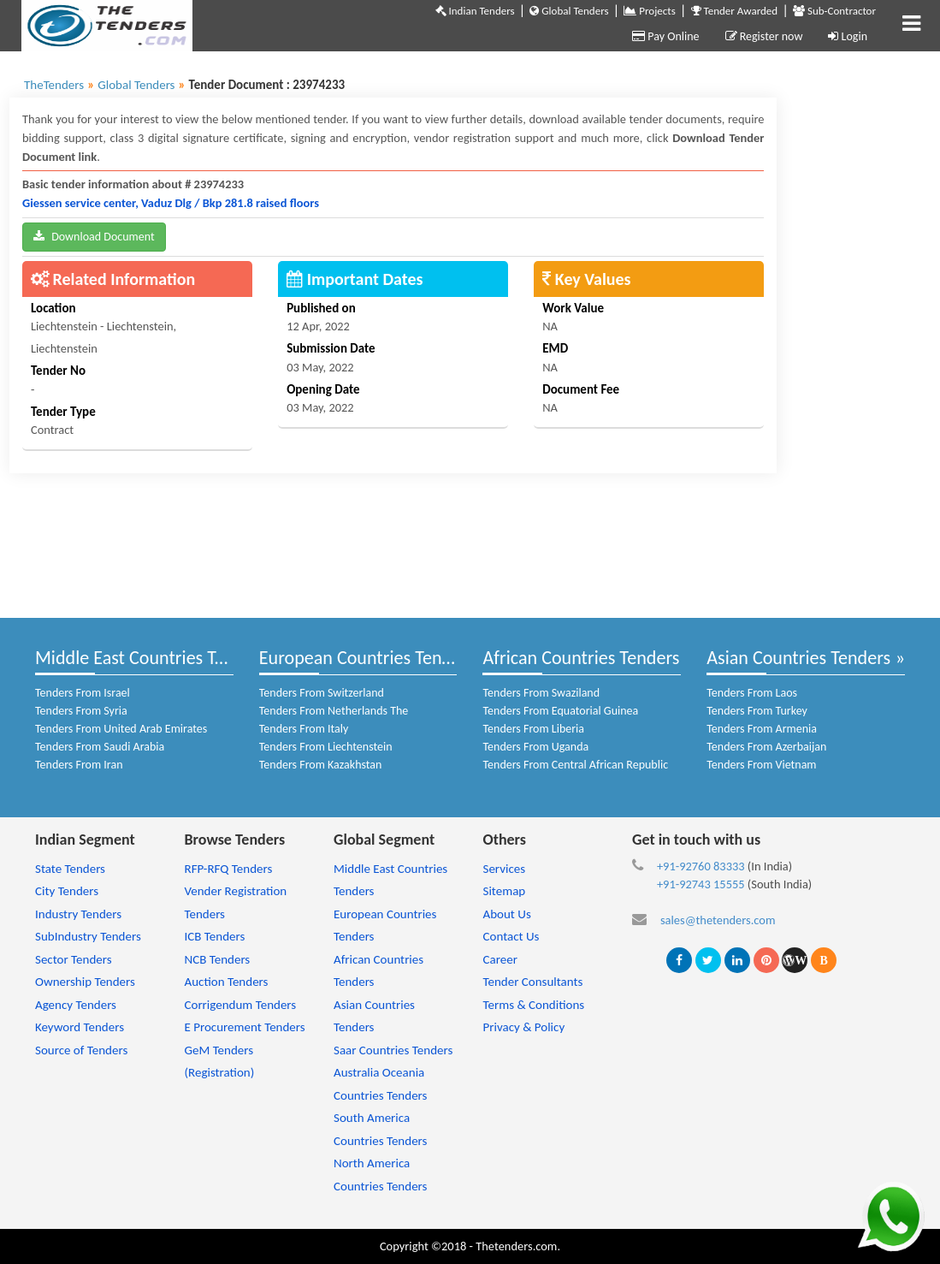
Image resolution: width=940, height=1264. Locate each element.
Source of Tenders (81, 1050)
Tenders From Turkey (756, 710)
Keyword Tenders (79, 1027)
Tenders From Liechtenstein (326, 746)
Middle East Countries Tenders (151, 657)
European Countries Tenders (367, 657)
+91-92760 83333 (701, 866)
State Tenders (70, 868)
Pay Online (665, 36)
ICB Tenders (214, 936)
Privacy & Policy (523, 1027)
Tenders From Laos (751, 692)
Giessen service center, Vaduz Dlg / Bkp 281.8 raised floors (170, 203)
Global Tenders (568, 10)
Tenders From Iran (79, 764)
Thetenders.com (516, 1246)
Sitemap (503, 891)
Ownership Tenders (85, 981)
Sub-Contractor (834, 10)
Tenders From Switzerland (321, 692)
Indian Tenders (475, 10)
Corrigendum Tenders (240, 1004)
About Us (506, 914)
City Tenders (66, 891)
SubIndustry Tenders (88, 936)
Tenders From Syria (81, 710)
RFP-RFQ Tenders (228, 868)
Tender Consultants (532, 981)
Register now (764, 36)
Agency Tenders (75, 1004)
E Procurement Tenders (244, 1027)
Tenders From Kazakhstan (320, 764)
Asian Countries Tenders (798, 657)
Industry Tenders (78, 914)
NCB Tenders (217, 959)
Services (503, 868)
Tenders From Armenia (761, 728)
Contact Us (510, 936)
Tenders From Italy (304, 728)
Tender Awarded (734, 10)
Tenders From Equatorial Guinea (560, 710)
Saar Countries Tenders (393, 1050)
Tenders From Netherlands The (334, 710)
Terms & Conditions (533, 1004)
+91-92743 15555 (701, 884)
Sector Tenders (73, 959)
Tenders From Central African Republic (575, 764)
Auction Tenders (226, 981)
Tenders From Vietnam (761, 764)
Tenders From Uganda (535, 746)
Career (499, 959)
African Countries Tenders (580, 657)
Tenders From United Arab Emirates (121, 728)
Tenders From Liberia (533, 728)
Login (847, 36)
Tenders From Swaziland (541, 692)
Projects (649, 10)
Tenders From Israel (82, 692)
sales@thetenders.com (718, 920)
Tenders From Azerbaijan (766, 746)
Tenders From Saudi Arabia (99, 746)
